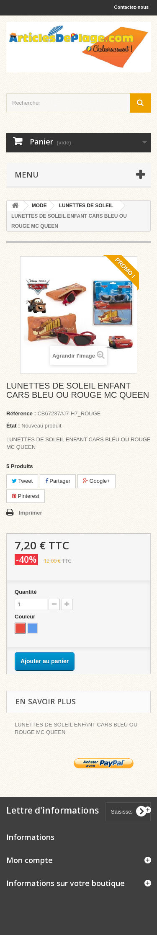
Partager (57, 481)
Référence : (21, 413)
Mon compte (29, 860)
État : (13, 425)
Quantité (26, 592)
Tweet (22, 481)
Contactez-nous (131, 7)
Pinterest (25, 496)
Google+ (96, 481)
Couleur (26, 616)
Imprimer (30, 513)
